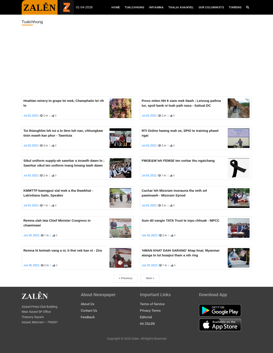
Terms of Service (152, 304)
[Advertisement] (137, 61)
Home (116, 7)
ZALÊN (39, 8)
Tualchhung (134, 7)
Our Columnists (211, 7)
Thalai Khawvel (181, 7)
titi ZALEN (147, 324)
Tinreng (235, 7)
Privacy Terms (150, 311)
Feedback (88, 317)
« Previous (125, 278)
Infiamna (156, 7)
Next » (150, 278)
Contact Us (89, 311)
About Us (87, 304)
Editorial (146, 317)
